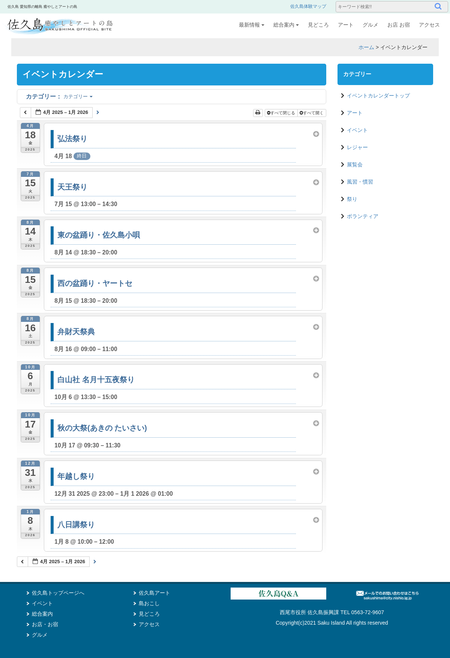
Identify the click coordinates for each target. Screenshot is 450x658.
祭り (352, 199)
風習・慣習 (360, 182)
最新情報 (251, 25)
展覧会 (355, 164)
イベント (357, 130)
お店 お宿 (398, 25)
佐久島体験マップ (308, 6)
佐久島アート (154, 593)
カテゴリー (59, 96)
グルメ (370, 25)
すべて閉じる (281, 113)
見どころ (318, 25)
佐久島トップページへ (58, 593)
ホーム (366, 47)
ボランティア (362, 216)
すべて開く (312, 113)
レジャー (357, 147)
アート (346, 25)
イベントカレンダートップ (378, 96)
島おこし (149, 603)
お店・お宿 (45, 624)
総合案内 (286, 25)
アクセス (429, 25)
